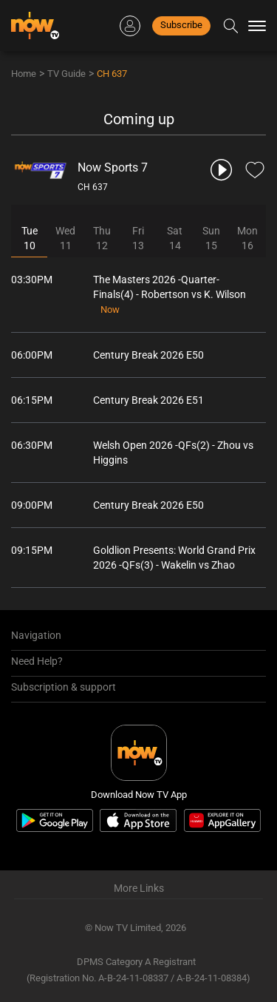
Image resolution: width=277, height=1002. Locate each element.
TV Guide (66, 73)
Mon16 (247, 238)
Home (23, 73)
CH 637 (112, 73)
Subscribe (181, 24)
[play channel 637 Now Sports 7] (222, 170)
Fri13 (138, 238)
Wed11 (65, 238)
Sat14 (174, 238)
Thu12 (102, 238)
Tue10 (29, 238)
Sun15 (211, 238)
